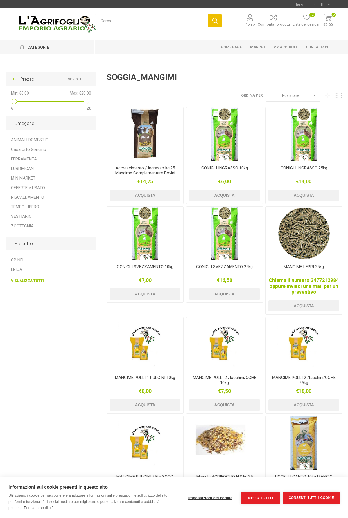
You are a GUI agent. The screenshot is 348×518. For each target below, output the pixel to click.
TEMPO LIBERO (25, 206)
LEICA (16, 269)
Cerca (215, 20)
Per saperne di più (39, 508)
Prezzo (27, 79)
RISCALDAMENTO (27, 197)
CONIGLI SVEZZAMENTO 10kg (145, 266)
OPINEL (18, 260)
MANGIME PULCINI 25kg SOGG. (145, 476)
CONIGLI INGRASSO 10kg (224, 168)
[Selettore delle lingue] (325, 4)
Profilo (250, 24)
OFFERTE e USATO (28, 187)
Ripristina (76, 79)
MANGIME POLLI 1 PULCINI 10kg (145, 377)
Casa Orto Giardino (28, 149)
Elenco (338, 95)
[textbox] (151, 20)
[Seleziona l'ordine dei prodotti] (293, 95)
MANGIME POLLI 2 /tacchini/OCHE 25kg (304, 380)
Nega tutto (260, 498)
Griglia (327, 95)
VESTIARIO (21, 216)
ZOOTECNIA (22, 225)
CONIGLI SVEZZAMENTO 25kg (224, 266)
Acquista (145, 195)
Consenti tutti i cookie (311, 498)
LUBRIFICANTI (24, 168)
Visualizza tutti (27, 281)
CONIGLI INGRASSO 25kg (304, 168)
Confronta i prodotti (274, 24)
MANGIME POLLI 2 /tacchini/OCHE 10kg (224, 380)
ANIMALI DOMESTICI (30, 139)
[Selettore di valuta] (305, 4)
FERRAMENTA (24, 159)
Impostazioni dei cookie (210, 498)
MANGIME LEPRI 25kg (304, 266)
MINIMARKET (23, 178)
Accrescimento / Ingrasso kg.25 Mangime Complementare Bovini (145, 170)
